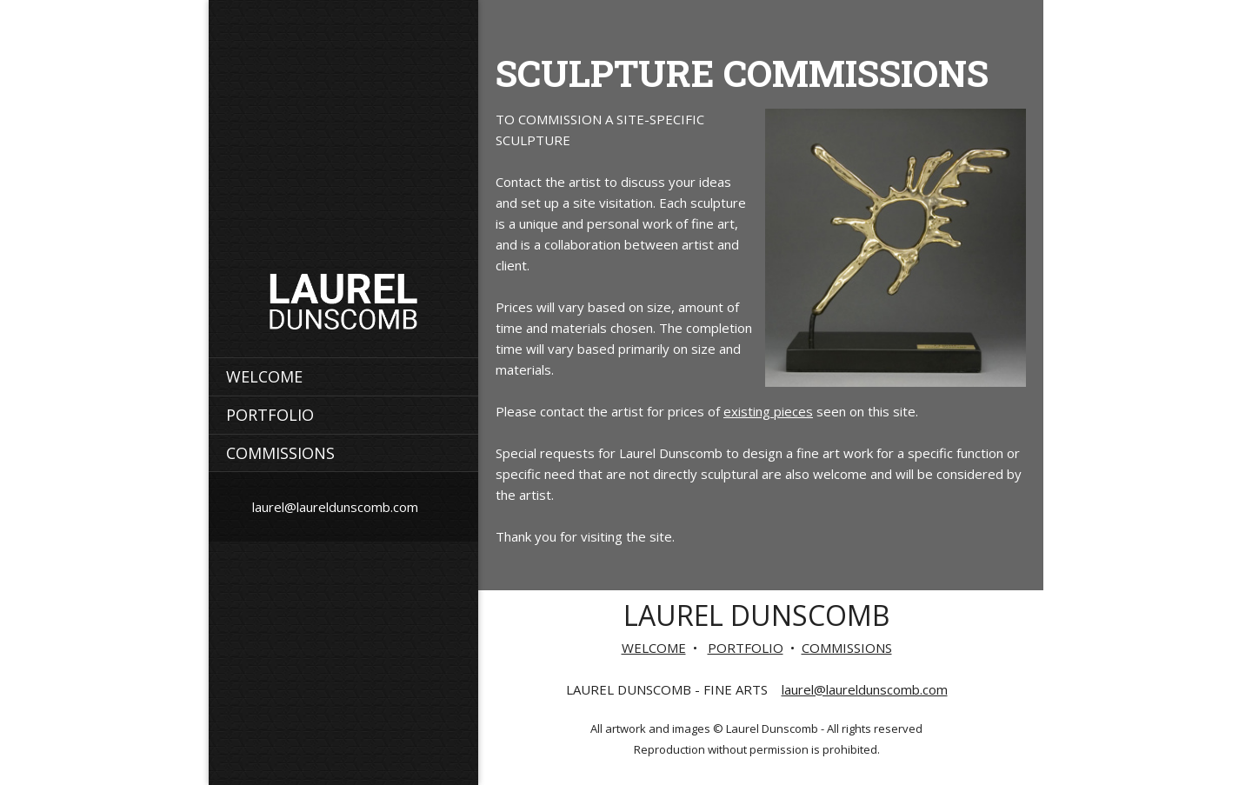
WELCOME (654, 647)
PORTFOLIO (745, 647)
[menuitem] (343, 376)
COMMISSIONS (847, 647)
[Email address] (331, 507)
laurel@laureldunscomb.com (865, 689)
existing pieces (768, 411)
